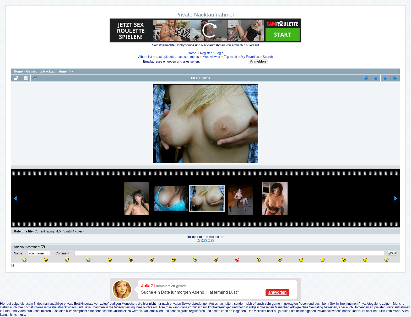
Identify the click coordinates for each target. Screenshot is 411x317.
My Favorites (250, 57)
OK (392, 253)
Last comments (188, 57)
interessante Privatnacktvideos (55, 307)
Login (219, 53)
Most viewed (211, 57)
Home (192, 53)
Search (268, 57)
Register (206, 53)
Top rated (230, 57)
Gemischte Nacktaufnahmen (47, 71)
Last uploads (165, 57)
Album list (145, 57)
